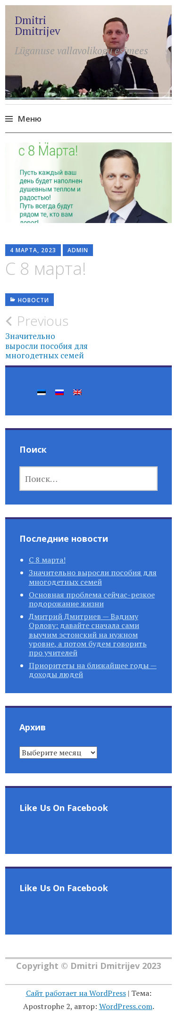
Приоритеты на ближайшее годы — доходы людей (93, 669)
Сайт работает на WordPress (76, 993)
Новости (33, 300)
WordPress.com (125, 1006)
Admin (77, 250)
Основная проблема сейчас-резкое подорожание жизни (92, 599)
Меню (29, 118)
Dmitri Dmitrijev (37, 25)
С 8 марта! (47, 560)
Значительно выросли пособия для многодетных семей (46, 337)
